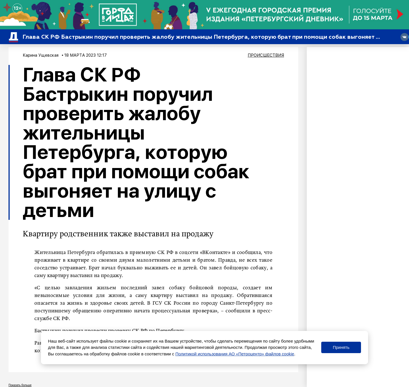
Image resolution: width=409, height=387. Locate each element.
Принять (341, 347)
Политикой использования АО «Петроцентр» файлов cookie (235, 353)
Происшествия (266, 55)
